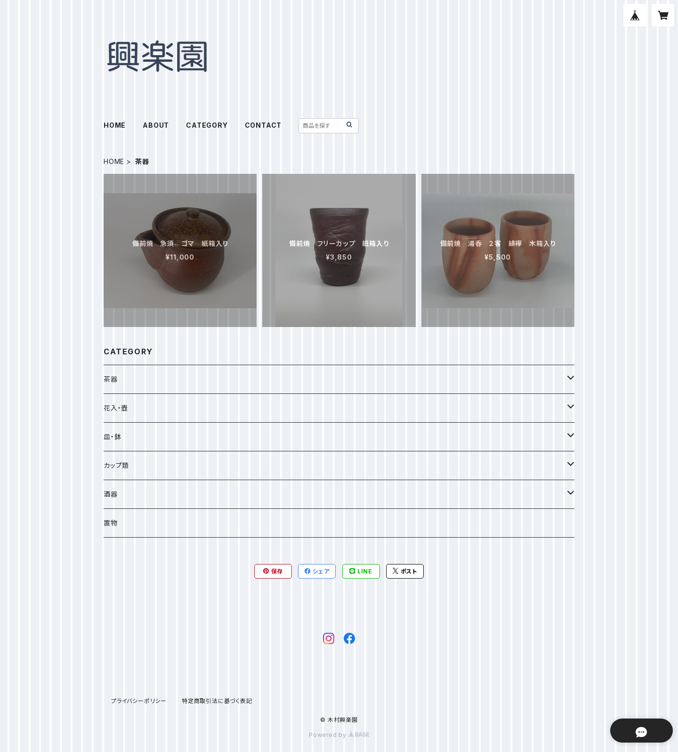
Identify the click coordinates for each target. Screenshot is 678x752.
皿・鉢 (112, 437)
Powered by (339, 734)
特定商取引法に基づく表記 (217, 700)
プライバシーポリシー (139, 700)
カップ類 (116, 465)
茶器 (111, 379)
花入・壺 (116, 408)
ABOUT (156, 125)
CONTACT (263, 125)
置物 (111, 523)
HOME (115, 125)
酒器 (111, 494)
